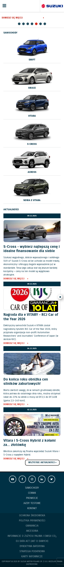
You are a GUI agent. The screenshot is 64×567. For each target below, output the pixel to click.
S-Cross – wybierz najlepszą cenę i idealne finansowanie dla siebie (31, 248)
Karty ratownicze (32, 556)
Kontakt (32, 508)
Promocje (32, 498)
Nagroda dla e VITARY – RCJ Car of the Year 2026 (30, 316)
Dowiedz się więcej (12, 18)
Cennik (32, 493)
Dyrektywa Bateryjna (32, 546)
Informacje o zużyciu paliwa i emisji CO (32, 536)
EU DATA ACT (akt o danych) (32, 541)
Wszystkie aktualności (41, 462)
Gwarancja (32, 526)
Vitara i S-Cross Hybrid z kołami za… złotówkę (29, 442)
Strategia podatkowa (32, 551)
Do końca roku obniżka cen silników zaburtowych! (25, 381)
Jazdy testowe (32, 503)
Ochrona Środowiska (32, 515)
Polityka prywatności (32, 520)
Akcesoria (32, 531)
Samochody (32, 488)
